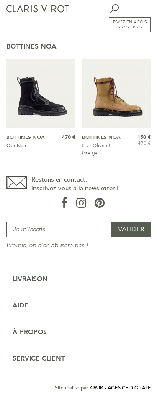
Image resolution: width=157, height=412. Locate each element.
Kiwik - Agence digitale (120, 387)
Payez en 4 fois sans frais (130, 24)
